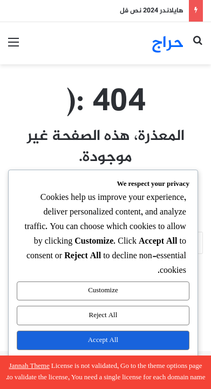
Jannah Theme (29, 366)
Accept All (103, 340)
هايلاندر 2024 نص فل (151, 11)
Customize (103, 291)
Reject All (103, 315)
